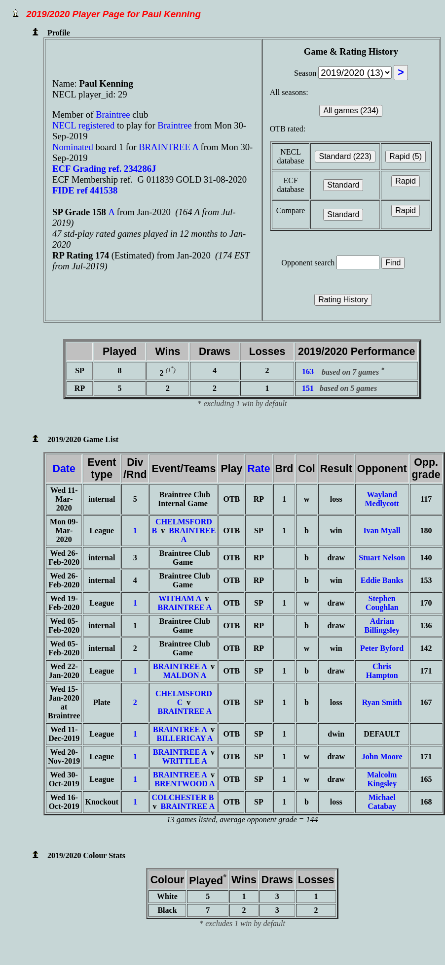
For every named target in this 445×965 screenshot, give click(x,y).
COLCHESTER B (183, 797)
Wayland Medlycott (382, 499)
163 (308, 372)
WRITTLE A (184, 761)
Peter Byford (382, 648)
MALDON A (185, 675)
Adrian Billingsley (382, 625)
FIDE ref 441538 (84, 190)
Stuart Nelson (382, 557)
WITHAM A (180, 598)
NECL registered (83, 125)
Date (64, 469)
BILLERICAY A (184, 738)
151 (308, 388)
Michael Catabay (382, 801)
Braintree (114, 114)
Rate (258, 469)
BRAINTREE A (168, 147)
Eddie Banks (382, 580)
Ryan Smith (382, 702)
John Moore (382, 756)
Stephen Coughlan (382, 602)
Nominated (72, 147)
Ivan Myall (382, 530)
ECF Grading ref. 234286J (104, 168)
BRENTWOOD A (184, 783)
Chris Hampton (382, 670)
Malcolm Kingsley (382, 779)
